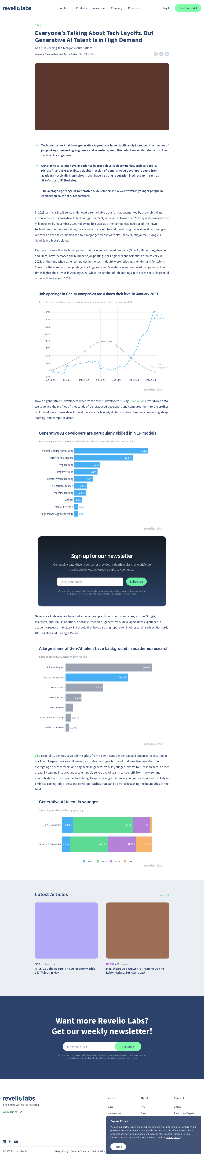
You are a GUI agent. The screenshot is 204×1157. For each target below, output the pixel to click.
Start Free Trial (188, 8)
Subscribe (136, 581)
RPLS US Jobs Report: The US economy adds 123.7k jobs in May (65, 971)
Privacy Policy (61, 1151)
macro (110, 964)
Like (37, 756)
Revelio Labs (137, 401)
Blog (143, 1113)
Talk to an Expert (184, 1113)
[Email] (16, 1142)
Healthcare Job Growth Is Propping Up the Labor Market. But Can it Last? (135, 971)
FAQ (143, 1106)
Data (110, 1106)
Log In (166, 8)
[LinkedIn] (4, 1141)
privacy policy (131, 593)
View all (164, 895)
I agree (118, 1146)
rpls (37, 964)
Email (177, 1106)
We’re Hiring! (12, 1112)
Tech (38, 25)
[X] (10, 1141)
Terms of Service (80, 1151)
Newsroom (114, 1113)
